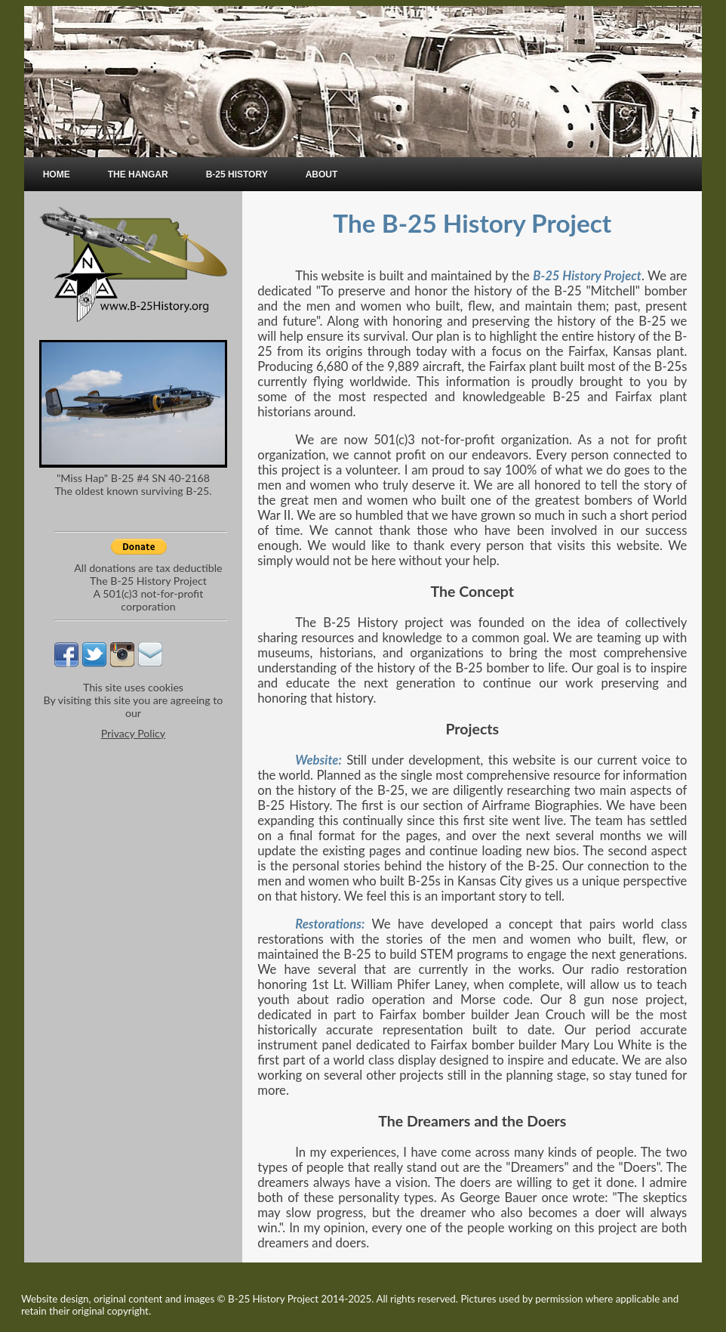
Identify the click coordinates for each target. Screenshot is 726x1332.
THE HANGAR (138, 174)
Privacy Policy (133, 733)
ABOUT (322, 174)
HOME (56, 174)
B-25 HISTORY (237, 174)
